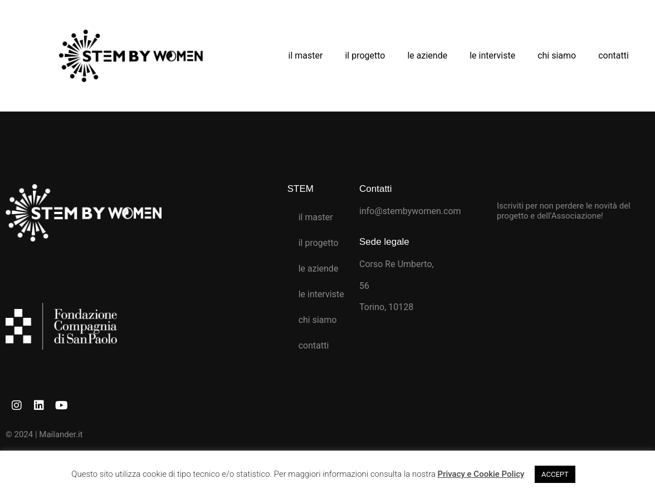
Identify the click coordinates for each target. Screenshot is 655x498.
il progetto (365, 55)
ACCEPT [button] (555, 474)
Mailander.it (60, 434)
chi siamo (556, 55)
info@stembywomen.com (410, 211)
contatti (613, 55)
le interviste (492, 55)
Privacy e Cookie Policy (481, 474)
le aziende (427, 55)
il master (306, 55)
